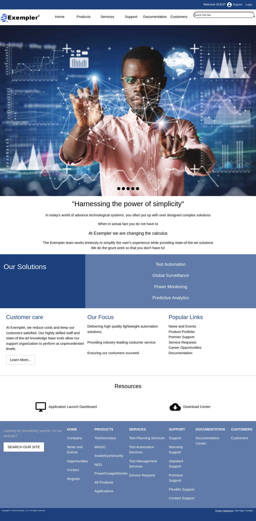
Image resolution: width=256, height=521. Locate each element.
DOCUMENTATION (210, 429)
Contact (73, 470)
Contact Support (181, 498)
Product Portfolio (182, 332)
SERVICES (137, 429)
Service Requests (182, 342)
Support (131, 17)
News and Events (182, 326)
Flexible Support (181, 489)
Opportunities (77, 461)
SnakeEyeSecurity (108, 456)
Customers (178, 17)
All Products (103, 482)
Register (237, 4)
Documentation (155, 17)
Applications (104, 491)
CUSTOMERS (241, 429)
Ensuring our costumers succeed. (113, 353)
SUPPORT (177, 429)
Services (107, 17)
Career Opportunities (185, 347)
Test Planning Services (147, 438)
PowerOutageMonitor (111, 473)
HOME (72, 429)
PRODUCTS (103, 429)
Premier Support (181, 337)
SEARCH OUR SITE (24, 447)
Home (60, 17)
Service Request (142, 475)
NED (98, 465)
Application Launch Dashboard (73, 407)
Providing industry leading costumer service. (121, 342)
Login (248, 4)
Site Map (239, 510)
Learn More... (20, 360)
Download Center (197, 407)
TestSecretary (105, 438)
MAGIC (100, 447)
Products (83, 17)
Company (74, 438)
